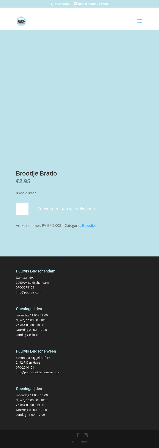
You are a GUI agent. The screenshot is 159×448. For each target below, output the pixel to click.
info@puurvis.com (28, 292)
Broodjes (89, 225)
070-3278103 (25, 287)
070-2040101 (25, 367)
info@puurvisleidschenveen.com (38, 372)
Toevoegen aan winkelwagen (66, 208)
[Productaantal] (22, 208)
